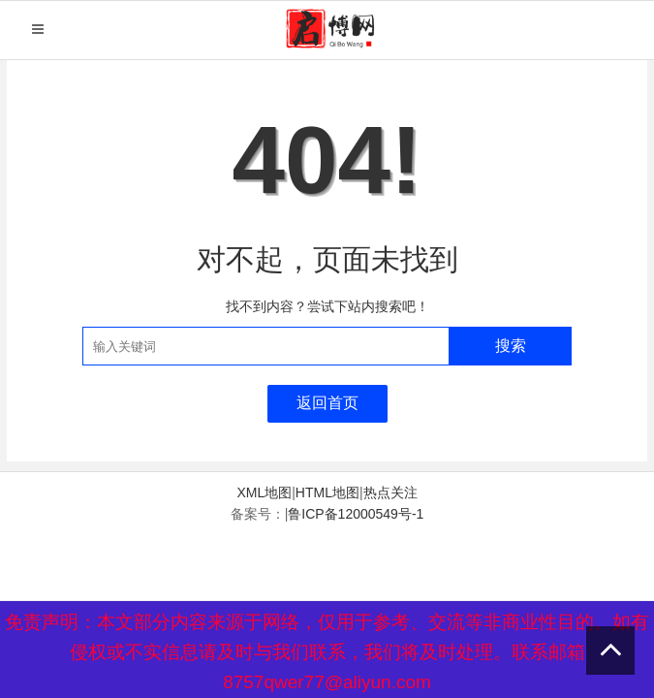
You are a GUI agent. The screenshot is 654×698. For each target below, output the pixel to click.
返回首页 (327, 403)
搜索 (510, 345)
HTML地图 (327, 492)
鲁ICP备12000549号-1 (355, 514)
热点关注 (390, 492)
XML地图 (264, 492)
